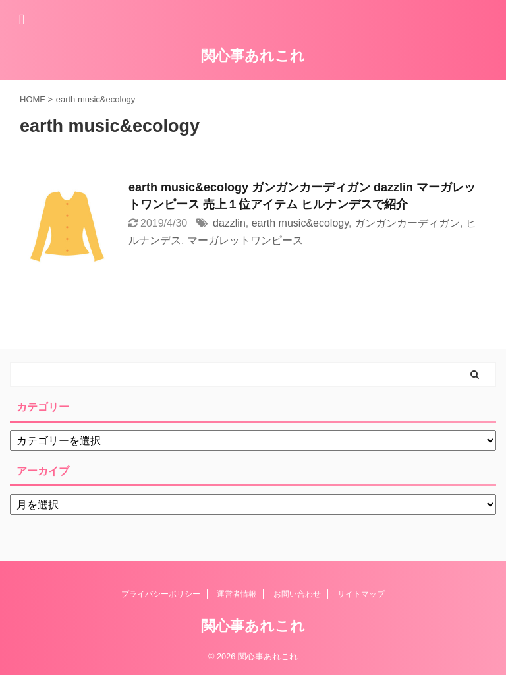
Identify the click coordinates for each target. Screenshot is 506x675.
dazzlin (229, 223)
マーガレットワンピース (245, 240)
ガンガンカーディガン (407, 223)
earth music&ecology (300, 223)
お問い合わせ (297, 594)
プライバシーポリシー (160, 594)
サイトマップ (361, 594)
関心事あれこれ (253, 55)
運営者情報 (236, 594)
